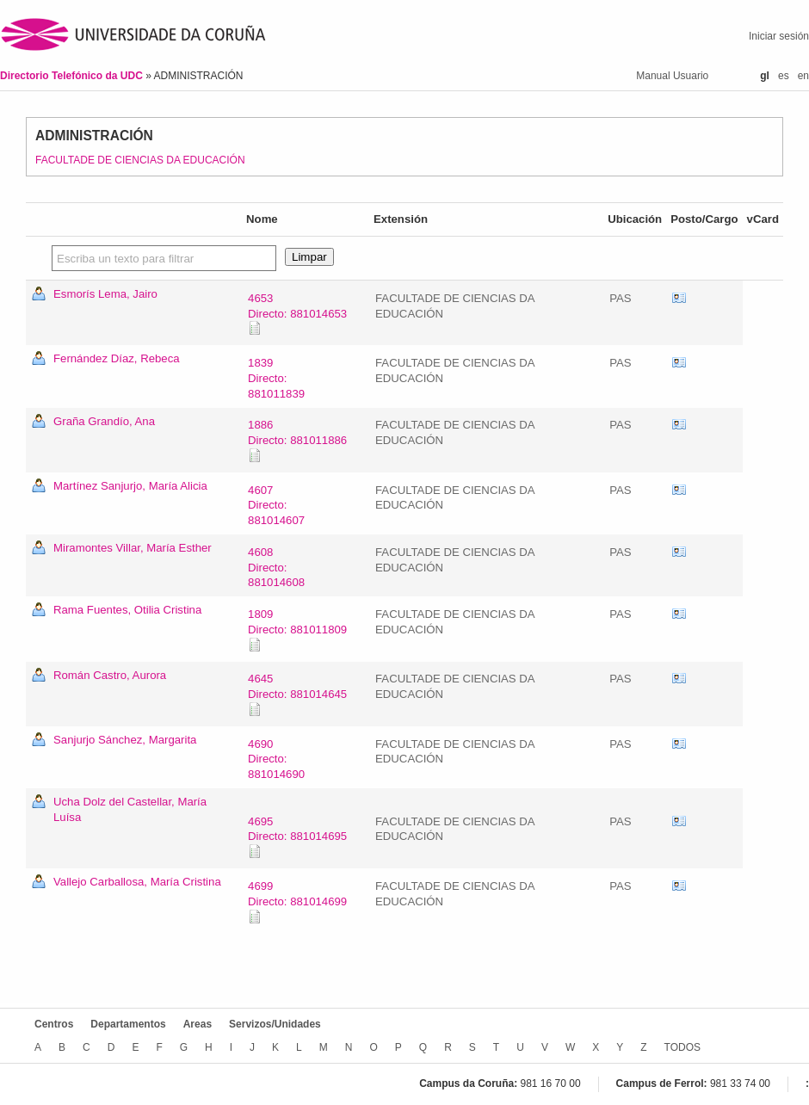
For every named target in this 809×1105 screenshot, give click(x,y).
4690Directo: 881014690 (276, 759)
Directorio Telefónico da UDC (72, 76)
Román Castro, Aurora (109, 675)
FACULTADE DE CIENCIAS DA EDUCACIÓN (140, 160)
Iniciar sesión (779, 36)
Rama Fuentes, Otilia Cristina (127, 609)
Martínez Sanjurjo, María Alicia (130, 485)
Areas (197, 1024)
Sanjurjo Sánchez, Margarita (124, 739)
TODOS (682, 1047)
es (783, 76)
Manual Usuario (672, 76)
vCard (679, 298)
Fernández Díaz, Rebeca (116, 358)
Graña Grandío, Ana (104, 421)
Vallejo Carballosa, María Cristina (137, 881)
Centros (53, 1024)
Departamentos (127, 1024)
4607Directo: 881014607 (276, 506)
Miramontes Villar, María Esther (132, 547)
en (803, 76)
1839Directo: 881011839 (276, 378)
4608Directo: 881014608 (276, 568)
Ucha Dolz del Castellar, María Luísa (130, 809)
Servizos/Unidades (275, 1024)
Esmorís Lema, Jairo (105, 293)
